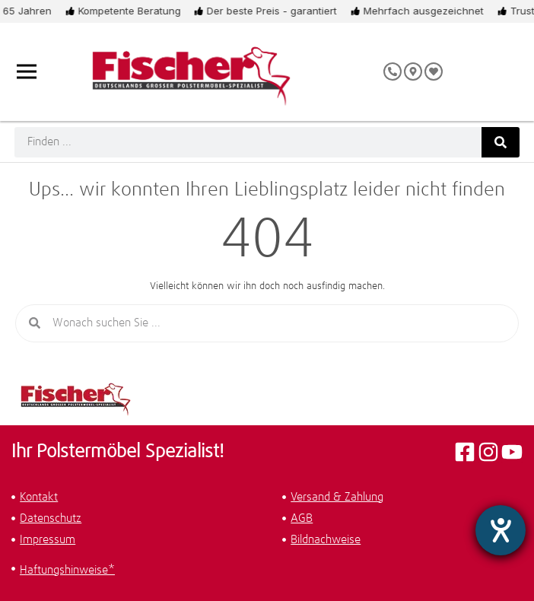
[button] (269, 570)
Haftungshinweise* (67, 570)
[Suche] (501, 142)
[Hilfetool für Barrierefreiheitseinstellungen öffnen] (500, 530)
